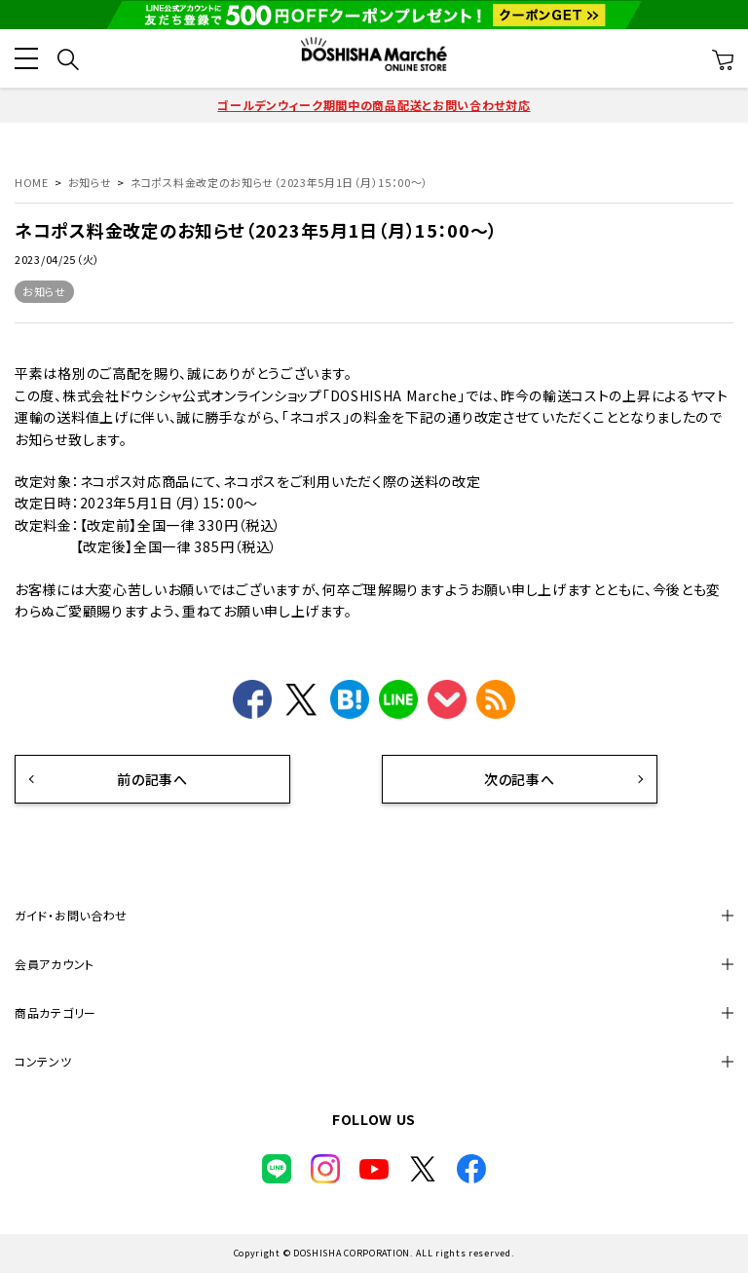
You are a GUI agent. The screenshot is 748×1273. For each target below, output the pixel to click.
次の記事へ (509, 779)
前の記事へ (143, 779)
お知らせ (44, 291)
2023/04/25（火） (57, 259)
